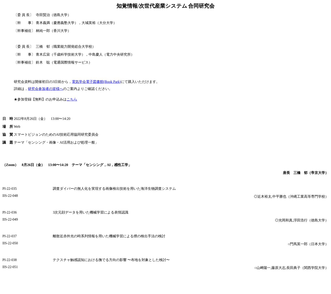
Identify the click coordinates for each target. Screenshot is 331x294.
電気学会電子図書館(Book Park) (96, 82)
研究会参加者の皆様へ (45, 89)
